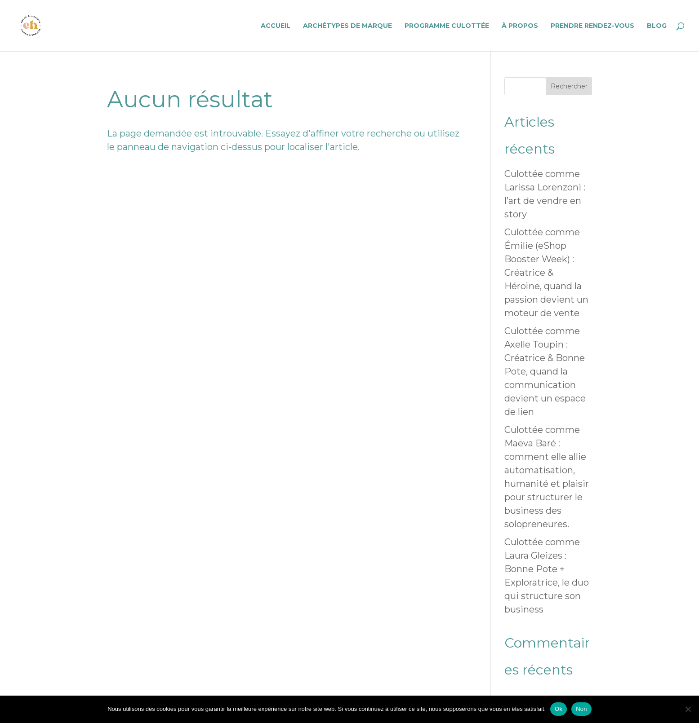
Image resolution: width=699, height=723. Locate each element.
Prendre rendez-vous (592, 26)
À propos (520, 26)
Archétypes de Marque (347, 26)
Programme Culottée (447, 26)
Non (581, 708)
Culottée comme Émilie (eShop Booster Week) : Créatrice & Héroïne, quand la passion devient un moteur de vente (546, 272)
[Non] (687, 709)
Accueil (275, 26)
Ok (558, 708)
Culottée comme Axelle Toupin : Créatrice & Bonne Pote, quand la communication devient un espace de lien (545, 371)
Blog (657, 26)
